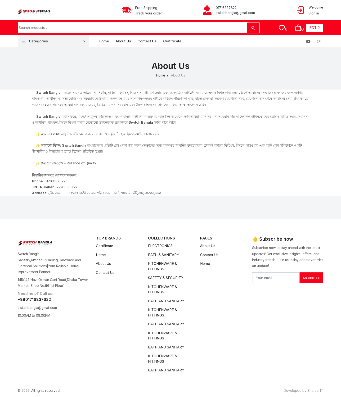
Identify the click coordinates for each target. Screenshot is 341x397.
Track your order (148, 13)
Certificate (172, 41)
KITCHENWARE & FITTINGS (162, 266)
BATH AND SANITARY (166, 301)
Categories (34, 41)
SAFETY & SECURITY (165, 277)
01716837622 (226, 8)
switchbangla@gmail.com (235, 13)
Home (104, 41)
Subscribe (311, 278)
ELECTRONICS (160, 246)
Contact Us (147, 41)
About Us (123, 41)
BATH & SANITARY (163, 255)
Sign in (314, 13)
